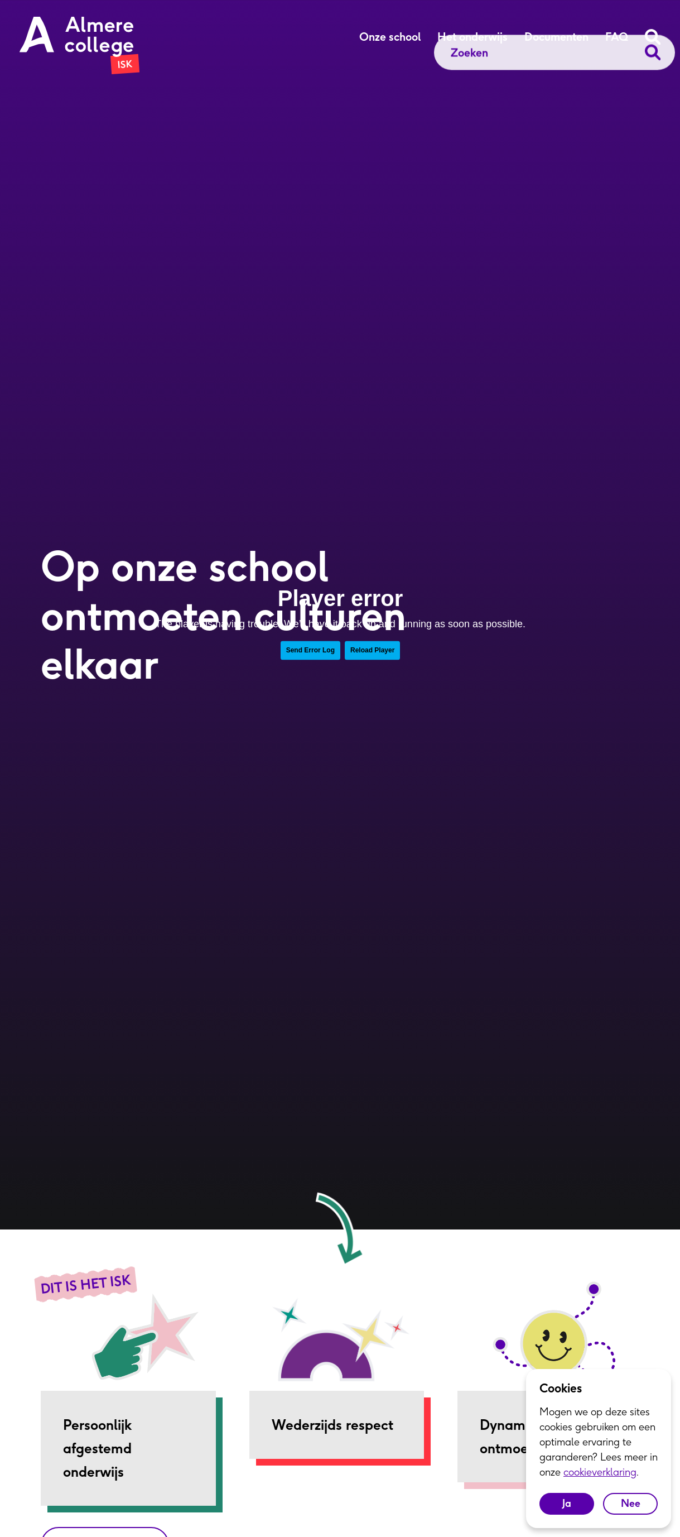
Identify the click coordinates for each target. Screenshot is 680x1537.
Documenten (556, 36)
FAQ (616, 36)
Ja (566, 1503)
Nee (630, 1503)
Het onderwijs (472, 36)
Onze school (390, 36)
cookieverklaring (599, 1472)
